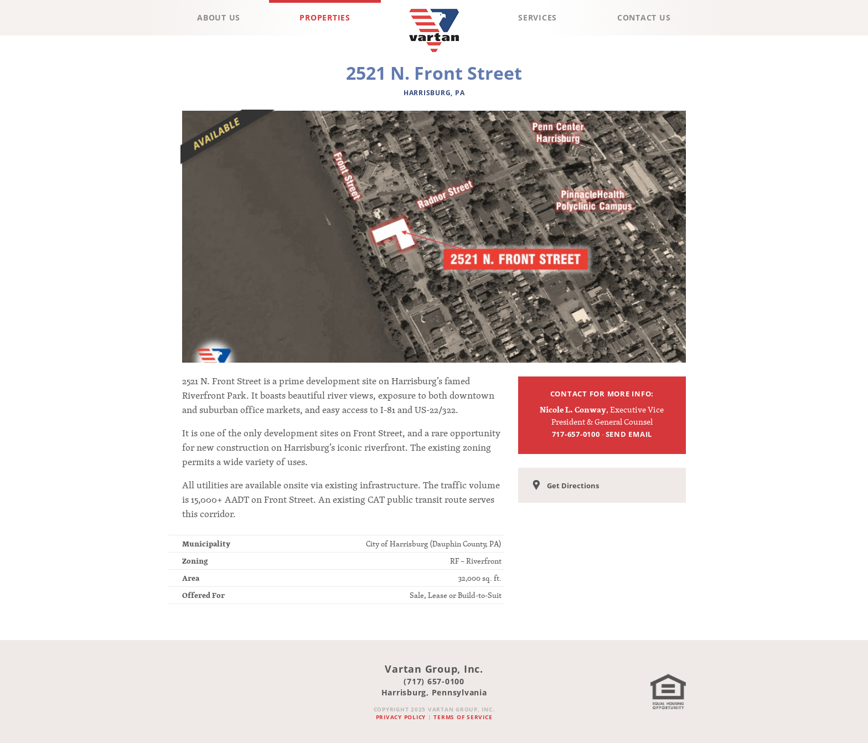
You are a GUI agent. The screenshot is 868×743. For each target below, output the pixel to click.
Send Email (629, 434)
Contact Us (644, 17)
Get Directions (566, 486)
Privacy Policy (401, 717)
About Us (218, 17)
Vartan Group (434, 54)
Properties (324, 17)
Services (537, 17)
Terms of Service (462, 717)
